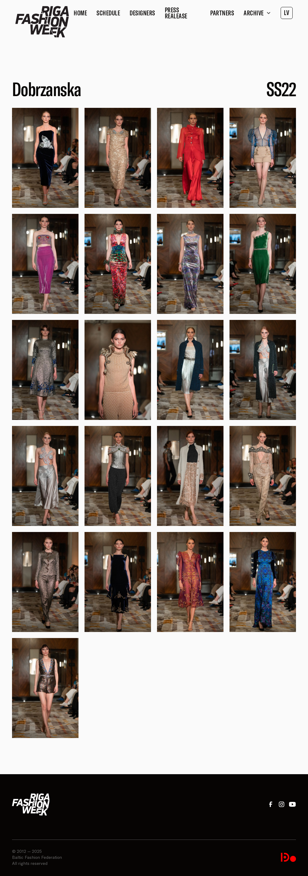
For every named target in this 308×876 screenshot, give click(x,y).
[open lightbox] (45, 158)
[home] (42, 21)
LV (286, 12)
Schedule (108, 13)
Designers (142, 13)
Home (80, 13)
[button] (257, 13)
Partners (222, 13)
